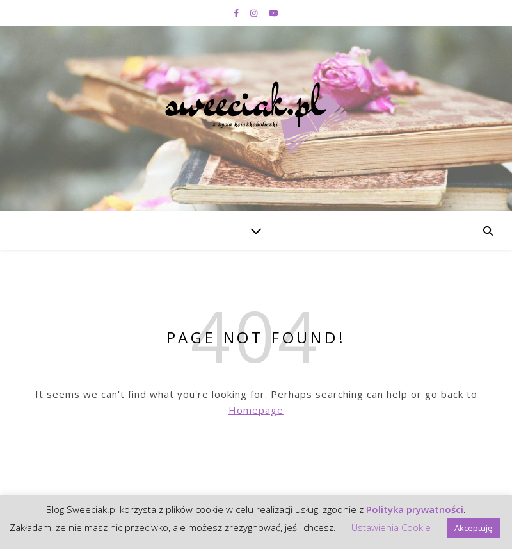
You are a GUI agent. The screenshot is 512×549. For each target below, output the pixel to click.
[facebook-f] (237, 13)
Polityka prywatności (414, 509)
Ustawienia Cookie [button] (391, 527)
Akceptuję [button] (473, 528)
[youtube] (273, 13)
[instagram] (254, 13)
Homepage (256, 410)
